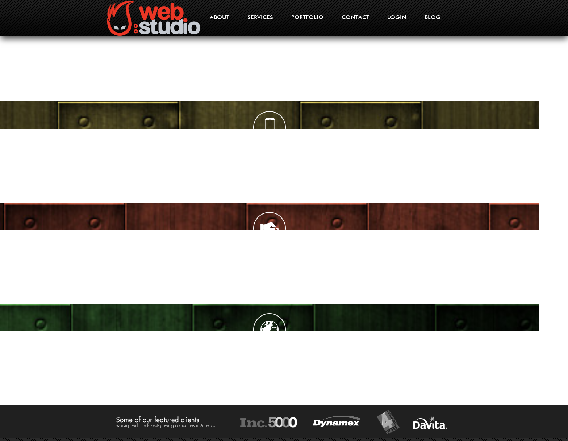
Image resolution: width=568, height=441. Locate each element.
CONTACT (355, 18)
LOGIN (396, 18)
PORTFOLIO (307, 18)
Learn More (71, 249)
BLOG (432, 18)
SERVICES (260, 18)
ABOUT (219, 18)
